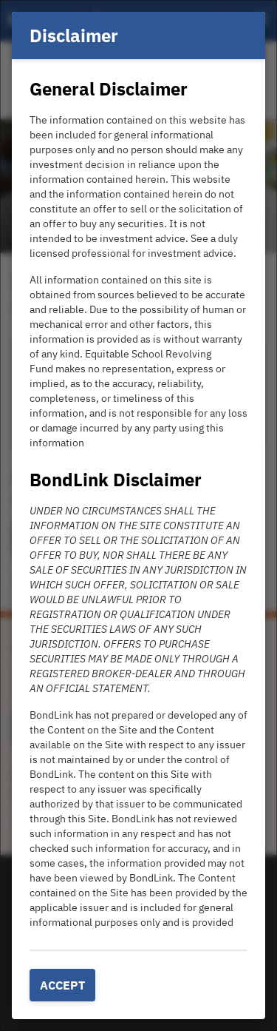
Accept (62, 985)
